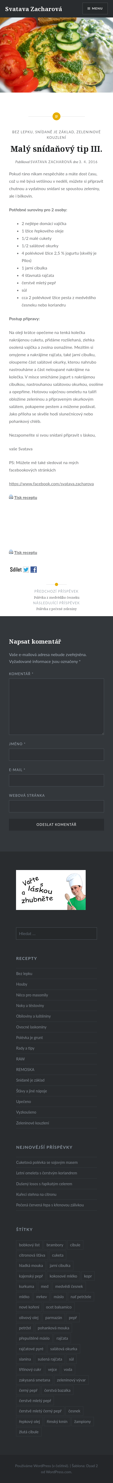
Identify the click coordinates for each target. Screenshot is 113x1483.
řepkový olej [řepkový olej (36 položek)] (29, 1421)
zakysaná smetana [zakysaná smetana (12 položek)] (34, 1379)
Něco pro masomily (32, 995)
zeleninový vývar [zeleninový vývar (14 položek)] (71, 1379)
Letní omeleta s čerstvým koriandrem (46, 1173)
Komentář (21, 674)
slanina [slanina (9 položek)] (25, 1359)
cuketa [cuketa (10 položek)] (57, 1255)
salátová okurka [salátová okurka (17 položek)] (63, 1348)
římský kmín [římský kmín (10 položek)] (57, 1421)
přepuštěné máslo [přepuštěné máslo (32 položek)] (34, 1338)
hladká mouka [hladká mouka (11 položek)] (31, 1265)
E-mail (17, 770)
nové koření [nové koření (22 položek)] (29, 1307)
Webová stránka (27, 795)
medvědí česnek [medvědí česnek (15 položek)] (69, 1286)
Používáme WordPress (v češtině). (42, 1465)
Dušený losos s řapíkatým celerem (44, 1184)
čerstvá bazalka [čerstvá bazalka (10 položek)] (57, 1390)
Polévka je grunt (29, 1037)
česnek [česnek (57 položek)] (74, 1410)
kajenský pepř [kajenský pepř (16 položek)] (31, 1276)
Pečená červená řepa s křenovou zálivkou (50, 1205)
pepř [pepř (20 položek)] (73, 1317)
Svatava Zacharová (33, 9)
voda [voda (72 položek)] (68, 1369)
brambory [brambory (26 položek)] (55, 1244)
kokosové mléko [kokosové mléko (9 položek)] (63, 1276)
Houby (21, 984)
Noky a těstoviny (30, 1005)
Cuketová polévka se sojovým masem (47, 1162)
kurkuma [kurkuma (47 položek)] (26, 1286)
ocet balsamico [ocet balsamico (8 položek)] (58, 1307)
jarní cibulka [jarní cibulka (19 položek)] (60, 1265)
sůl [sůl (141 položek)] (71, 1359)
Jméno (17, 744)
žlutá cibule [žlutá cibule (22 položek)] (28, 1431)
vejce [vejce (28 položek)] (52, 1369)
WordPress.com (58, 1472)
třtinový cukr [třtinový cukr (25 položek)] (30, 1369)
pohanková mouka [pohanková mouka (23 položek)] (53, 1327)
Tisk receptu (25, 497)
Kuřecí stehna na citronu (36, 1194)
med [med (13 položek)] (45, 1286)
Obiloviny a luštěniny (33, 1016)
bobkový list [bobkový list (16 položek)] (29, 1244)
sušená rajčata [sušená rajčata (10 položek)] (50, 1359)
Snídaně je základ (54, 132)
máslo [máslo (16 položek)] (59, 1296)
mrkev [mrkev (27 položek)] (41, 1296)
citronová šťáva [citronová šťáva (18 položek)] (32, 1255)
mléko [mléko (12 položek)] (24, 1296)
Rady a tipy (25, 1048)
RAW (20, 1059)
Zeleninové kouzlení (32, 1123)
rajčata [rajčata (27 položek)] (62, 1338)
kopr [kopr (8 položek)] (88, 1276)
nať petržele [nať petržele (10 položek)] (81, 1296)
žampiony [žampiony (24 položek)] (82, 1421)
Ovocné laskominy (31, 1027)
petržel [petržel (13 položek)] (25, 1327)
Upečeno (23, 1101)
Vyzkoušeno (26, 1112)
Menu (97, 8)
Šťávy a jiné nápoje (31, 1091)
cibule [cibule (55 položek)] (75, 1244)
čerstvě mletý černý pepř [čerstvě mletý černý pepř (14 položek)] (40, 1410)
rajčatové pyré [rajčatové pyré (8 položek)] (31, 1348)
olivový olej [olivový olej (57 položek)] (28, 1317)
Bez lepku (22, 132)
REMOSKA (25, 1069)
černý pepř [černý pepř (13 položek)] (28, 1390)
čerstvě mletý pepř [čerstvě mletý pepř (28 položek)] (35, 1400)
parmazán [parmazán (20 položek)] (53, 1317)
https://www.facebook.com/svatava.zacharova (51, 483)
